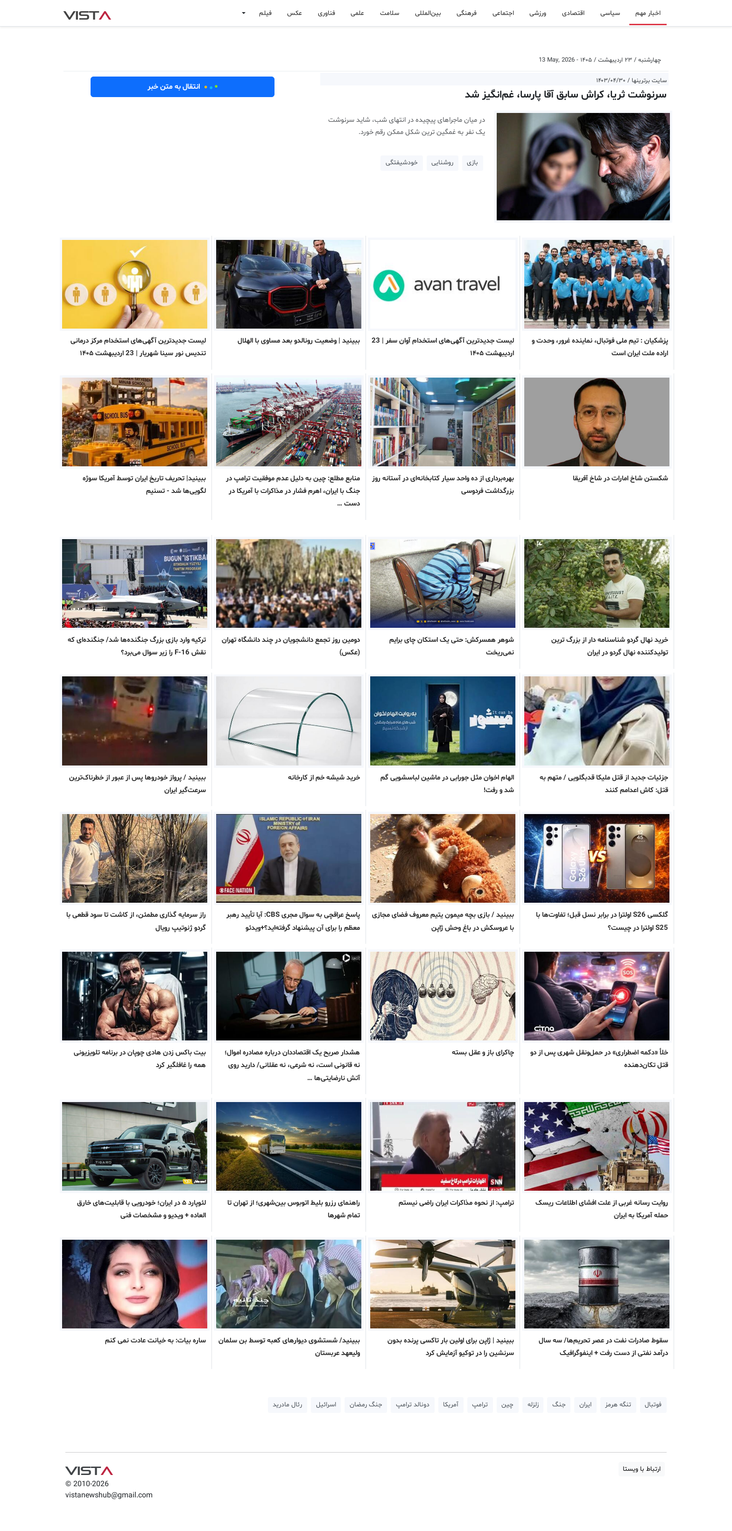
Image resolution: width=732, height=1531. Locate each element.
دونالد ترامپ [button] (412, 1404)
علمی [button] (357, 13)
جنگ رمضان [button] (366, 1404)
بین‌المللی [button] (428, 13)
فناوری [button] (326, 13)
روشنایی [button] (442, 162)
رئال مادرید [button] (287, 1404)
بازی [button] (472, 162)
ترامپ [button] (480, 1404)
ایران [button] (585, 1404)
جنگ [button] (559, 1404)
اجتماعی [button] (503, 13)
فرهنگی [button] (467, 13)
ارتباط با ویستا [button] (642, 1469)
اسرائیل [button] (326, 1404)
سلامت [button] (389, 13)
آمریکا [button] (450, 1404)
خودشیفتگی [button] (402, 162)
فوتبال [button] (653, 1404)
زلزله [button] (533, 1404)
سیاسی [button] (610, 13)
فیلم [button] (265, 13)
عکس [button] (294, 13)
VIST (87, 13)
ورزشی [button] (537, 13)
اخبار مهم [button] (648, 13)
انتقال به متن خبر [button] (183, 87)
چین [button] (507, 1404)
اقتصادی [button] (573, 13)
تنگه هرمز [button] (618, 1404)
